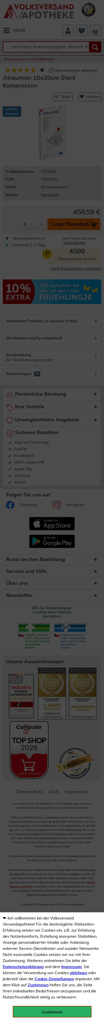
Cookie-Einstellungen (54, 979)
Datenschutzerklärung (23, 967)
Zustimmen (38, 985)
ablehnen (78, 973)
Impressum (71, 967)
